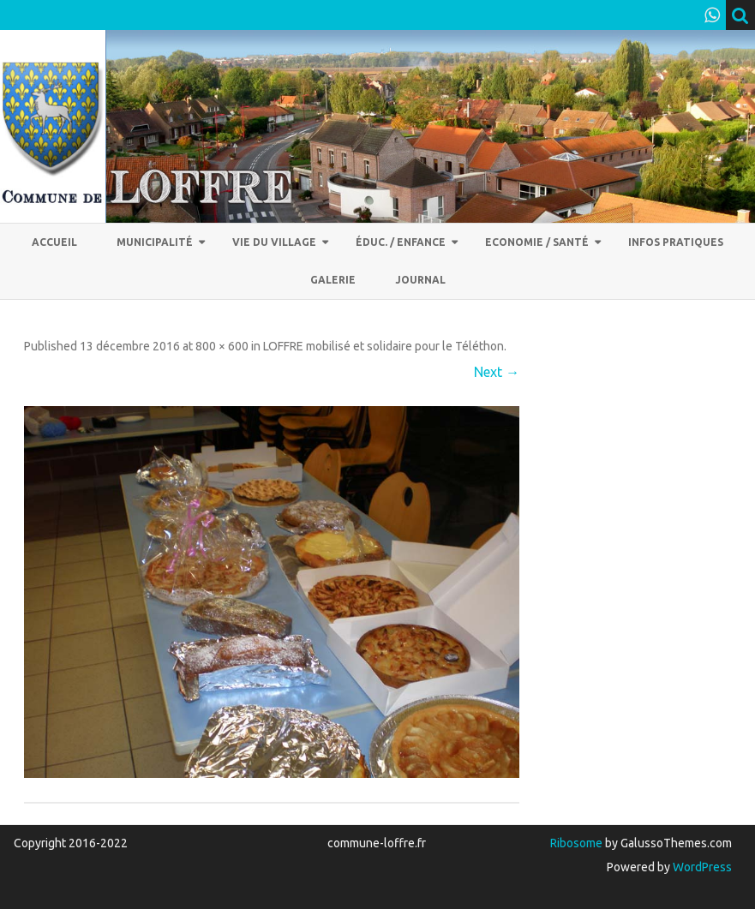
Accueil (54, 242)
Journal (420, 279)
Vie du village (274, 242)
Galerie (333, 279)
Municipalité (155, 242)
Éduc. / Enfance (401, 242)
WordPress (701, 867)
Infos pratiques (675, 242)
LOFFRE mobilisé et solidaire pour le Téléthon (383, 346)
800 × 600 (222, 346)
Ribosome (576, 843)
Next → (496, 372)
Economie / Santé (537, 242)
